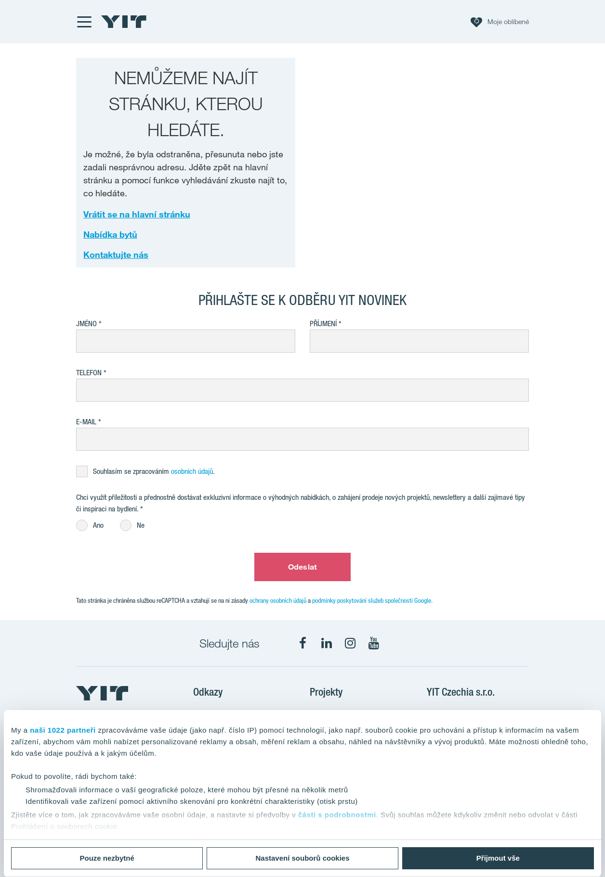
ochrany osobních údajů (278, 600)
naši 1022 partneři (63, 730)
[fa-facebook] (303, 643)
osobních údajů (192, 471)
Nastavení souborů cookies (302, 858)
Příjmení (323, 323)
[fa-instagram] (350, 643)
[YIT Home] (123, 21)
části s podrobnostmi (337, 815)
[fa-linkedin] (326, 643)
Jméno (86, 323)
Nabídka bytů (110, 234)
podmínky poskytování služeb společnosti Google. (372, 600)
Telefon (89, 372)
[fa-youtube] (373, 643)
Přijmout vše (498, 858)
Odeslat (302, 567)
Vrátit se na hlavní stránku (136, 214)
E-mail (86, 421)
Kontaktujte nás (115, 254)
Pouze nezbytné (107, 858)
